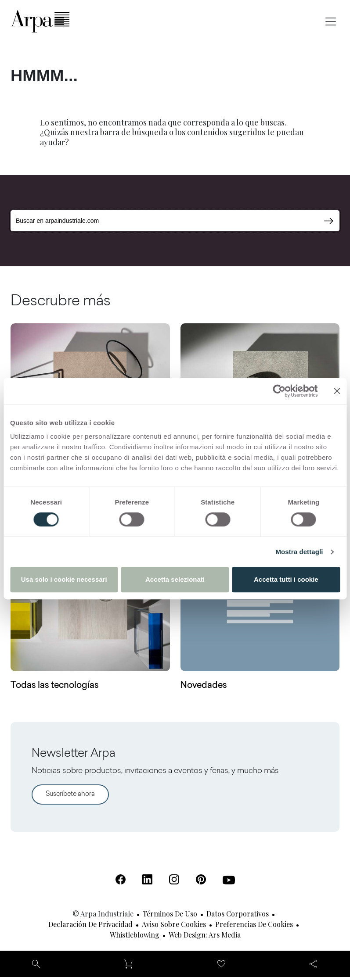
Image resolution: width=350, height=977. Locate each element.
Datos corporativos (237, 913)
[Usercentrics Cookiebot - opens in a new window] (279, 390)
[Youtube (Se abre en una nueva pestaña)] (228, 880)
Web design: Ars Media (205, 934)
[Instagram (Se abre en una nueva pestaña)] (174, 879)
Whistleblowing (134, 934)
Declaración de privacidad (90, 924)
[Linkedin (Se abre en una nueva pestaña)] (147, 879)
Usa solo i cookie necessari (64, 579)
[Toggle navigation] (330, 21)
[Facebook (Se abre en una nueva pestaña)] (120, 879)
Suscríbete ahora (70, 794)
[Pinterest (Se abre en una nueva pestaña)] (201, 879)
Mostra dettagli (299, 551)
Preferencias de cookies (254, 924)
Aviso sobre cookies (174, 924)
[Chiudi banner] (337, 391)
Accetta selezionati (175, 579)
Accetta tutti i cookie (286, 579)
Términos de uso (170, 913)
